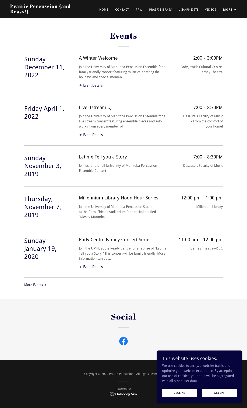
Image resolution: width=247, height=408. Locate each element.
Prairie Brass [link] (160, 9)
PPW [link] (139, 9)
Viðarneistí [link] (188, 9)
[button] (230, 9)
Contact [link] (122, 9)
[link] (50, 12)
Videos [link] (210, 9)
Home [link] (103, 9)
